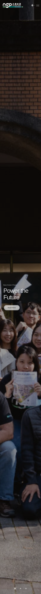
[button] (15, 588)
